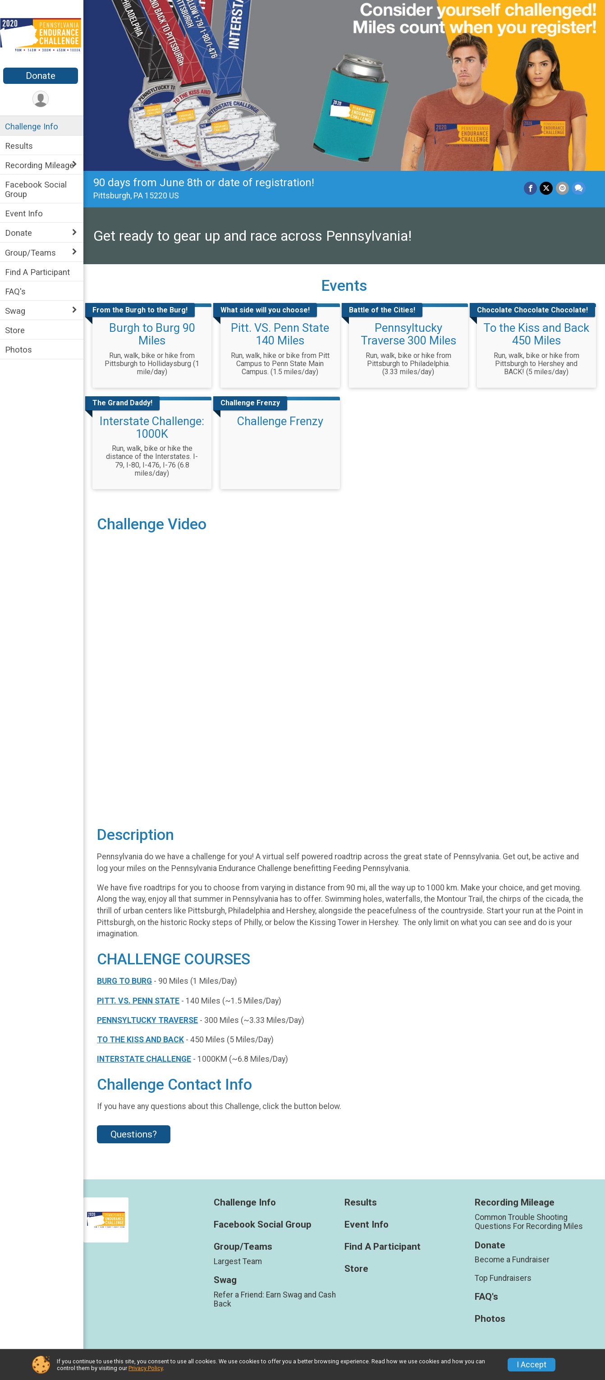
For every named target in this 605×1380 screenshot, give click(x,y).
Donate (43, 75)
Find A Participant (39, 272)
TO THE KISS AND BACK (142, 1037)
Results (21, 146)
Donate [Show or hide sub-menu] (20, 233)
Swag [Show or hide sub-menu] (17, 311)
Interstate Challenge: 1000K (154, 426)
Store (17, 330)
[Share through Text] (579, 187)
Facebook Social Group (38, 189)
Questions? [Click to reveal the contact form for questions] (136, 1132)
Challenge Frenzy (281, 420)
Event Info (26, 213)
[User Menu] (43, 99)
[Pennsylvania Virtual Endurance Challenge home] (42, 34)
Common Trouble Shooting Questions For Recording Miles (529, 1220)
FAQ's (17, 291)
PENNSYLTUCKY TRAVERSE (149, 1017)
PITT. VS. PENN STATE (140, 998)
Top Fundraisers (503, 1275)
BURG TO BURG (126, 979)
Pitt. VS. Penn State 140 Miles (282, 334)
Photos (20, 349)
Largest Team (239, 1259)
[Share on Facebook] (530, 187)
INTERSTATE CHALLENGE (146, 1057)
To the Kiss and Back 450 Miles (537, 334)
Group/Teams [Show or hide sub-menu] (32, 252)
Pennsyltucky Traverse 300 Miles (409, 334)
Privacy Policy (145, 1368)
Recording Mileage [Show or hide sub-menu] (41, 165)
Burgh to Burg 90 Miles (154, 334)
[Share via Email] (562, 187)
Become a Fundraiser (512, 1257)
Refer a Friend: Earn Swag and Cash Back (276, 1297)
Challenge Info (33, 126)
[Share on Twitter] (546, 187)
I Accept (531, 1364)
